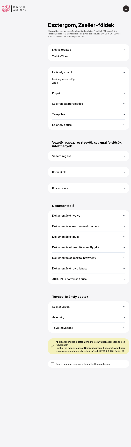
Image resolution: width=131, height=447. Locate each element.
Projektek (98, 31)
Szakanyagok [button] (61, 306)
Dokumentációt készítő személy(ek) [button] (75, 247)
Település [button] (58, 114)
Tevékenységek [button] (62, 327)
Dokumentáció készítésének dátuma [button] (75, 226)
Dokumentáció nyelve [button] (66, 215)
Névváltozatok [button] (61, 49)
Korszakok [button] (59, 172)
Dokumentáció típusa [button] (65, 236)
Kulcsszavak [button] (60, 188)
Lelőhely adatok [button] (62, 72)
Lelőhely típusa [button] (62, 125)
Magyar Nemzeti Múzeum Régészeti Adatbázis (70, 31)
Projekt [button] (56, 93)
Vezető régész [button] (61, 156)
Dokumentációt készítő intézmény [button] (74, 258)
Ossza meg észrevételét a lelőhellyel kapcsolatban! (83, 364)
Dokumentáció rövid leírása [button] (70, 268)
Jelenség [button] (58, 317)
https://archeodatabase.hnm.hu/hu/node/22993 (81, 351)
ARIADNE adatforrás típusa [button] (69, 279)
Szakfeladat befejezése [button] (67, 103)
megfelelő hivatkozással (99, 341)
